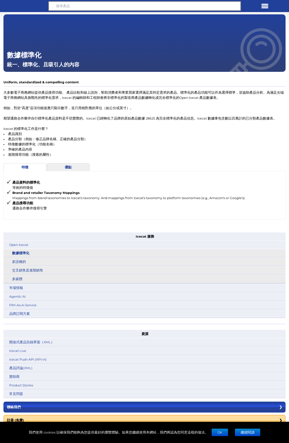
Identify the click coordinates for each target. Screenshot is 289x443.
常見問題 (16, 393)
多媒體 (17, 278)
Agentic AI (17, 296)
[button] (24, 6)
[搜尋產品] (144, 6)
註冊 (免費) (144, 420)
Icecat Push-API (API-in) (28, 359)
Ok (219, 432)
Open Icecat (18, 244)
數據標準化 (20, 253)
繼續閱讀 (247, 432)
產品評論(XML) (20, 367)
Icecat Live (17, 350)
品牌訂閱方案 (19, 313)
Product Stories (21, 385)
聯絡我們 (144, 407)
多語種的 (19, 261)
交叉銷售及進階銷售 (27, 270)
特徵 (25, 167)
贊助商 (14, 376)
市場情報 (16, 287)
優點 (68, 167)
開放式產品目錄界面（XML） (31, 342)
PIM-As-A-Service (23, 305)
